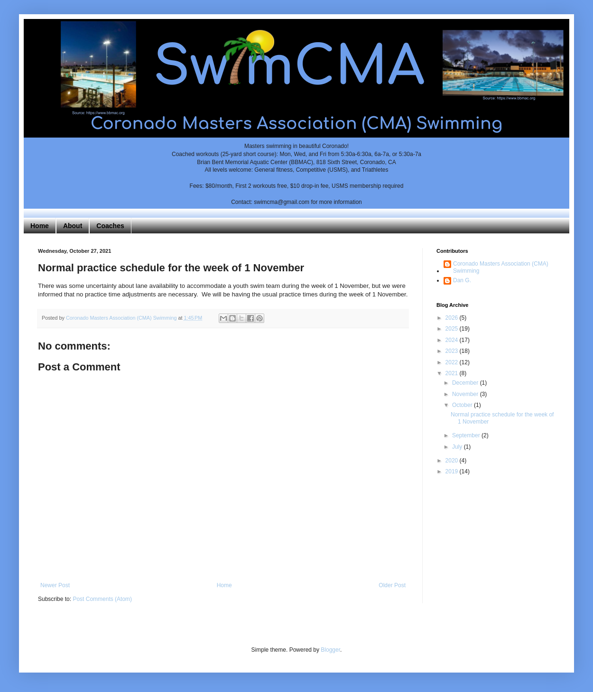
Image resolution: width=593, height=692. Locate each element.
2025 (452, 328)
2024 (452, 340)
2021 (452, 373)
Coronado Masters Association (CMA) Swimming (500, 267)
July (458, 446)
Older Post (392, 585)
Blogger (330, 649)
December (466, 382)
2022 (452, 362)
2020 (452, 460)
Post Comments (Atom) (102, 599)
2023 (452, 351)
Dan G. (462, 280)
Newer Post (55, 585)
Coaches (110, 226)
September (467, 435)
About (72, 226)
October (463, 405)
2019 (452, 471)
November (466, 394)
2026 (452, 317)
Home (39, 226)
